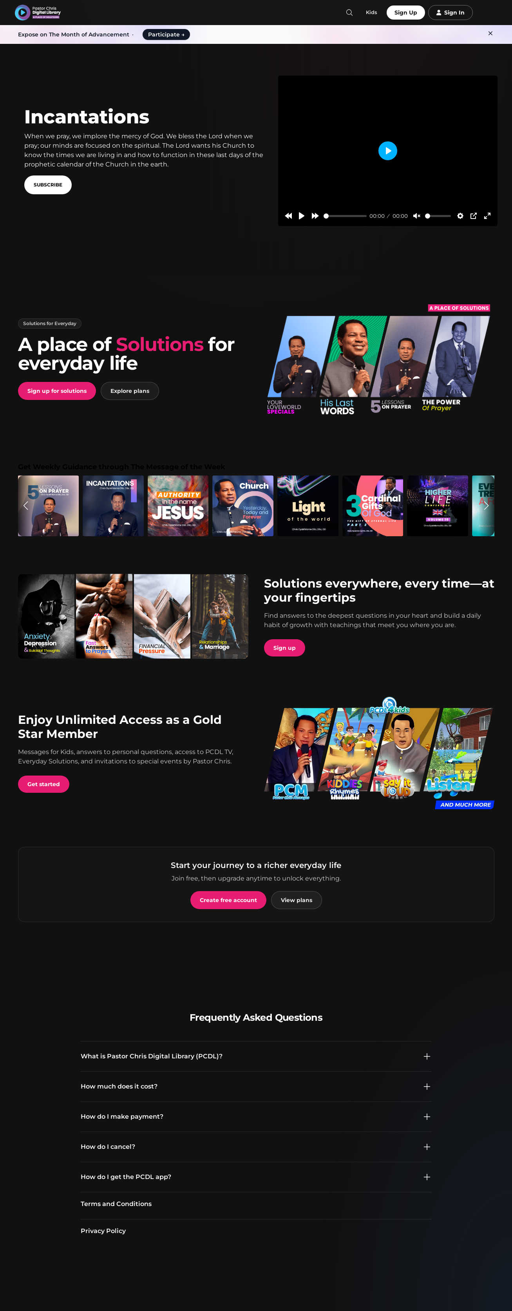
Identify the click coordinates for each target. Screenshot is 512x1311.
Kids (371, 12)
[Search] (349, 12)
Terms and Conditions (116, 1204)
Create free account (228, 900)
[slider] (345, 216)
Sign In (450, 12)
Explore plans (129, 390)
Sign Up (405, 12)
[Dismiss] (490, 33)
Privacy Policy (103, 1231)
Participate (166, 34)
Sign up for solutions (57, 390)
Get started (43, 784)
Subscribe (48, 185)
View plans (296, 900)
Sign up (284, 647)
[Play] (301, 216)
